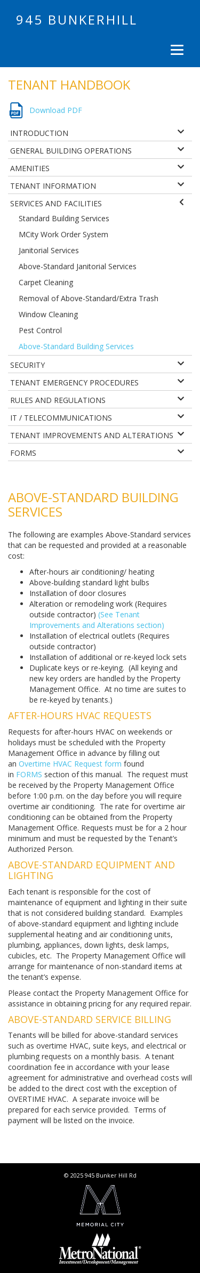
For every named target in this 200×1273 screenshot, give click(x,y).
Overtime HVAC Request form (70, 764)
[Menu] (175, 49)
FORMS (29, 774)
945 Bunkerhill (77, 19)
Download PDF (55, 110)
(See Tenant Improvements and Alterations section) (96, 619)
